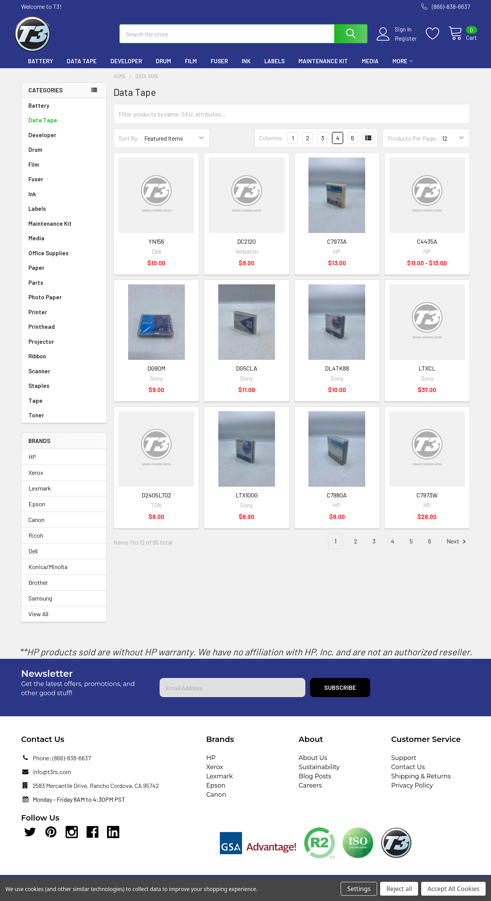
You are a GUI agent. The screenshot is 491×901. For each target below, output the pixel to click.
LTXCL (427, 373)
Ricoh (35, 540)
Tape (35, 405)
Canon (36, 524)
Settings (359, 889)
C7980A (337, 500)
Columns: (271, 143)
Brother (38, 587)
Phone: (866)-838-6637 (62, 763)
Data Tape (82, 66)
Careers (310, 790)
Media (370, 66)
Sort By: (129, 143)
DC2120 (246, 246)
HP (32, 462)
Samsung (40, 603)
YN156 (156, 246)
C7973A (337, 246)
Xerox (35, 477)
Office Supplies (48, 258)
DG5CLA (246, 373)
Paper (36, 272)
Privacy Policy (412, 790)
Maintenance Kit (323, 66)
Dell (33, 556)
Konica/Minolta (48, 572)
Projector (41, 346)
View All (38, 619)
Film (191, 66)
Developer (126, 66)
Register (398, 42)
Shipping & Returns (421, 781)
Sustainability (319, 772)
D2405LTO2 (156, 500)
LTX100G (247, 500)
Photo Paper (45, 302)
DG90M (156, 373)
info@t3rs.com (52, 777)
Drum (163, 66)
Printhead (41, 331)
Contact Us (408, 772)
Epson (36, 509)
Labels (274, 66)
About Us (313, 763)
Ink (246, 66)
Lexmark (39, 493)
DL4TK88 (337, 373)
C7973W (427, 500)
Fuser (219, 66)
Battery (40, 66)
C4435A (427, 246)
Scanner (39, 376)
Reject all (399, 889)
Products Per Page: (412, 143)
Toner (36, 420)
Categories (45, 95)
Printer (37, 317)
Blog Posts (315, 781)
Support (403, 763)
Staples (38, 390)
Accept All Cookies (453, 889)
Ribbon (37, 361)
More (402, 66)
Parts (35, 287)
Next (457, 547)
